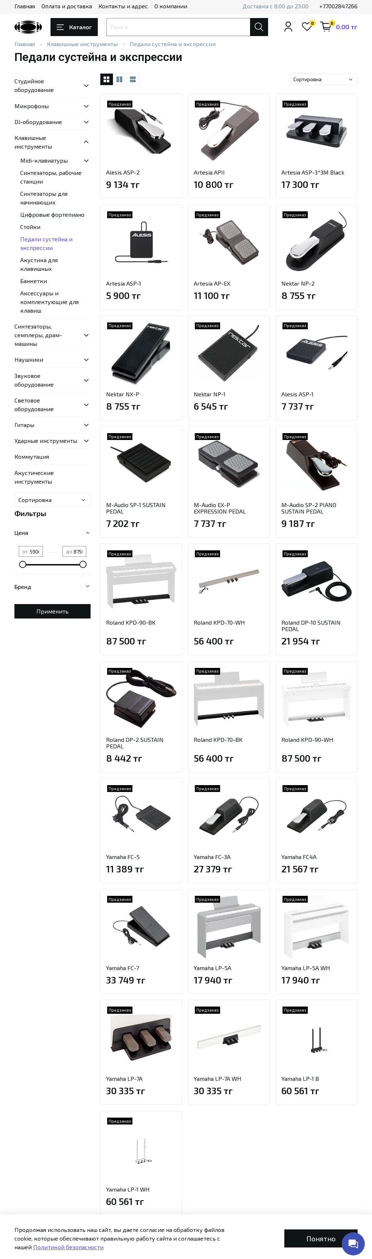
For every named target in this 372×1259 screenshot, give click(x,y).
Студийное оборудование (34, 85)
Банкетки (33, 280)
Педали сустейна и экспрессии (46, 243)
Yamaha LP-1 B (300, 1078)
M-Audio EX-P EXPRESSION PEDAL (220, 508)
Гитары (24, 424)
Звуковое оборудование (34, 380)
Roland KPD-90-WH (307, 739)
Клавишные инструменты (82, 43)
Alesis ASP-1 (297, 394)
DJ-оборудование (38, 121)
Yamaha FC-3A (212, 856)
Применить (52, 611)
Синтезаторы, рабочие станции (51, 177)
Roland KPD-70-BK (218, 739)
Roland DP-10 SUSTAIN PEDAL (311, 625)
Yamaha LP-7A (124, 1078)
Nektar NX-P (122, 394)
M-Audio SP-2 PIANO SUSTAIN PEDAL (308, 508)
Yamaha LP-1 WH (128, 1189)
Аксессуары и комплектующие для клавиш (49, 302)
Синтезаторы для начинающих (43, 198)
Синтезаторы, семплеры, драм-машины (38, 335)
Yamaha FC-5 (123, 856)
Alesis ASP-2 (123, 172)
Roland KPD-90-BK (131, 622)
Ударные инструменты (45, 440)
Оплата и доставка (66, 6)
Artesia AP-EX (212, 283)
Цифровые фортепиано (52, 214)
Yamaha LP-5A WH (305, 967)
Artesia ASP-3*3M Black (312, 172)
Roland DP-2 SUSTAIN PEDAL (134, 742)
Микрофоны (31, 105)
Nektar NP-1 (210, 394)
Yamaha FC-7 (122, 967)
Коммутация (31, 456)
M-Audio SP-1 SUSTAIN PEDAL (136, 508)
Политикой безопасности (68, 1246)
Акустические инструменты (34, 477)
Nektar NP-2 (298, 283)
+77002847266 (338, 6)
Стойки (30, 226)
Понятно (321, 1238)
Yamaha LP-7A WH (217, 1078)
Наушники (28, 359)
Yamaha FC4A (298, 856)
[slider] (22, 564)
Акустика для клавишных (39, 264)
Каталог (74, 27)
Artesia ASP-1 (123, 283)
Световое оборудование (34, 404)
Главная (24, 6)
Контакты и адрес (123, 6)
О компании (170, 6)
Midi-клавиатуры (44, 160)
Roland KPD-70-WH (219, 622)
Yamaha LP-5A (212, 967)
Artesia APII (209, 172)
